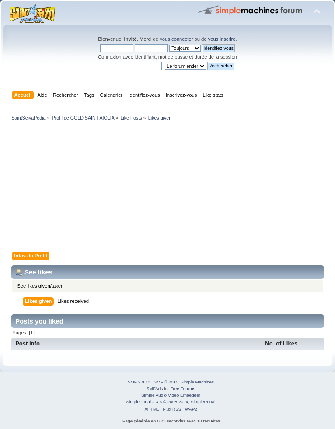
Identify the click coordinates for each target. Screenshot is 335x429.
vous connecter (176, 39)
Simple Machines (197, 382)
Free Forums (182, 388)
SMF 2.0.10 (139, 382)
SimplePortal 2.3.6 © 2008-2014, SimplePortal (170, 401)
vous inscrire (222, 39)
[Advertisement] (167, 188)
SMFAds (155, 388)
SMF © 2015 (166, 382)
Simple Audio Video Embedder (170, 395)
